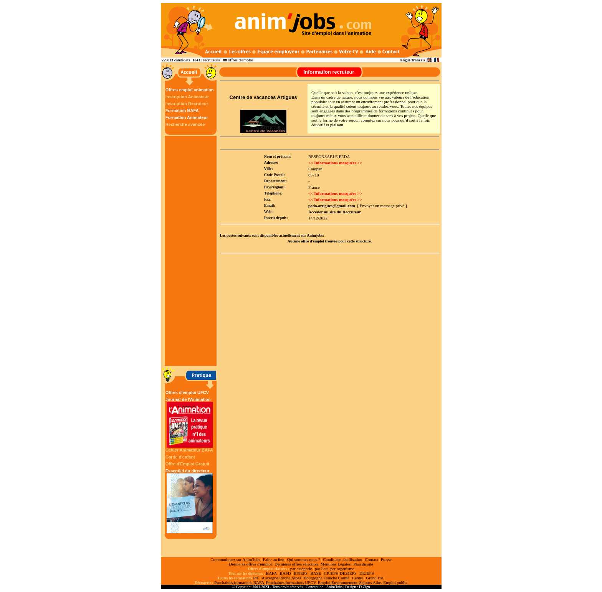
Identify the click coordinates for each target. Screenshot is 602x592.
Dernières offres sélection (296, 564)
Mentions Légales (336, 564)
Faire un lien (273, 559)
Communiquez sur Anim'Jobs (235, 559)
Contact (371, 559)
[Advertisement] (192, 251)
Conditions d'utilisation (342, 559)
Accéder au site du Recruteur (334, 211)
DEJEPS (366, 573)
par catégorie (301, 568)
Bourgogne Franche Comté (326, 578)
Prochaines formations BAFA (239, 582)
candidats (182, 60)
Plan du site (363, 564)
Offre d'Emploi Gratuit (187, 464)
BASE (315, 573)
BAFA (271, 573)
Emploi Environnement (337, 582)
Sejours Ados (370, 582)
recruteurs (211, 60)
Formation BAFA (182, 110)
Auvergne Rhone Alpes (281, 578)
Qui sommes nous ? (303, 559)
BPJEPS (301, 573)
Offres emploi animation (189, 89)
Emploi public (395, 582)
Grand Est (374, 578)
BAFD (285, 573)
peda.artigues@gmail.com (331, 205)
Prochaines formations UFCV (291, 582)
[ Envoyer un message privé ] (382, 205)
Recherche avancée (185, 124)
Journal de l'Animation (189, 422)
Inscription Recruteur (186, 103)
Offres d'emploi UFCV (187, 392)
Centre (357, 578)
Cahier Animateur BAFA (189, 450)
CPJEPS (331, 573)
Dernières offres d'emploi (250, 564)
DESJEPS (348, 573)
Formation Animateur (186, 117)
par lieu (321, 568)
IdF (256, 578)
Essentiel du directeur (189, 500)
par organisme (342, 568)
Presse (386, 559)
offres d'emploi (240, 60)
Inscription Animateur (187, 96)
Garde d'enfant (180, 457)
